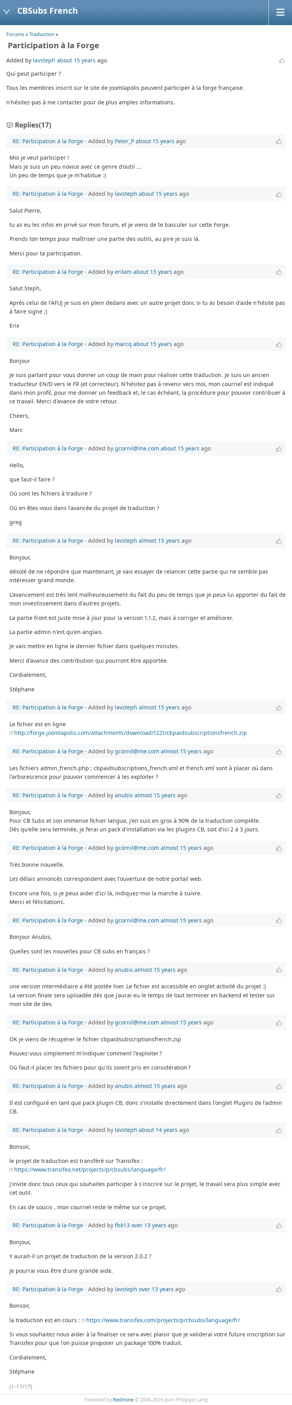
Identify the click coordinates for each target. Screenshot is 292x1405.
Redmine (123, 1399)
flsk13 (122, 1225)
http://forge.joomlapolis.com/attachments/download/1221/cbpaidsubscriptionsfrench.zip (130, 732)
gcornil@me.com (137, 448)
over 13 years (148, 1225)
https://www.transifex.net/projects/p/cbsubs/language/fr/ (89, 1169)
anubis (124, 795)
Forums (15, 34)
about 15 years (76, 60)
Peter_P (124, 141)
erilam (123, 271)
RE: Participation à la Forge (48, 141)
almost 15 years (159, 540)
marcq (123, 344)
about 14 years (158, 1129)
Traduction (41, 34)
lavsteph (44, 60)
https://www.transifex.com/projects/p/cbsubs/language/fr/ (163, 1320)
